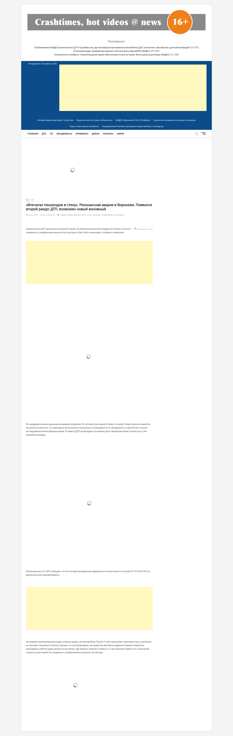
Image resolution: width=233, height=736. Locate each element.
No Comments (48, 215)
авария (63, 215)
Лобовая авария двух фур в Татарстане (55, 120)
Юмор (120, 133)
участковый (118, 215)
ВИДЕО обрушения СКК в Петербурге (133, 120)
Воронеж (77, 215)
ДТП (44, 133)
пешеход (96, 215)
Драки (95, 133)
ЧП (51, 133)
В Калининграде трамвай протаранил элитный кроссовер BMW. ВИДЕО (112, 51)
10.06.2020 (32, 215)
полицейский (107, 215)
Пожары (108, 133)
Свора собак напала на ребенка (84, 126)
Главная (32, 133)
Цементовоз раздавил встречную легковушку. (175, 120)
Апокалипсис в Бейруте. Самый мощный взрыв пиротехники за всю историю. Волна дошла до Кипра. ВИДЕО (111, 54)
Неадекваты (64, 133)
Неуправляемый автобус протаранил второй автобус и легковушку (133, 126)
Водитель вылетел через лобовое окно (95, 120)
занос (89, 215)
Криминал (82, 133)
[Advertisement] (89, 262)
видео (70, 215)
